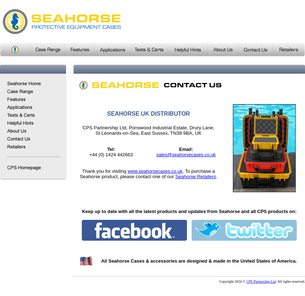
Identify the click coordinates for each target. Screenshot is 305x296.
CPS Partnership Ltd (261, 281)
